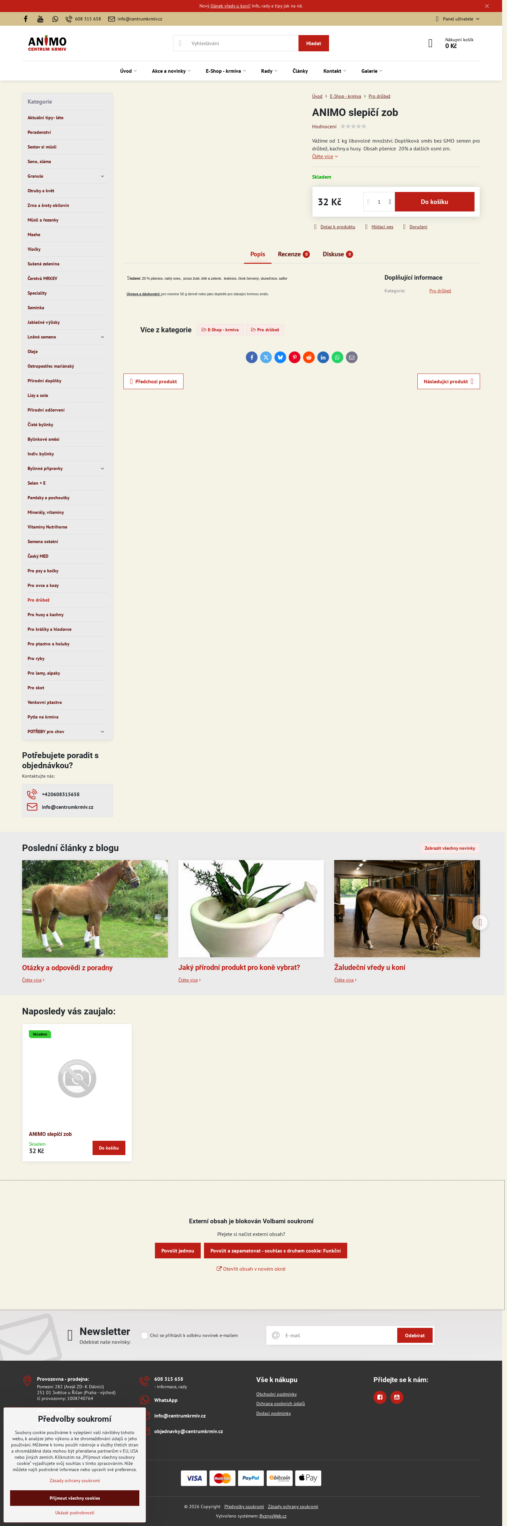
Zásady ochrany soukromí (293, 1506)
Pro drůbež (440, 291)
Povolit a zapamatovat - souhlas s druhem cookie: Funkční (275, 1250)
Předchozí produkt (153, 381)
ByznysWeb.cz (273, 1516)
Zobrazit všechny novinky (450, 848)
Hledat (313, 43)
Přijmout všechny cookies (75, 1498)
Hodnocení (324, 126)
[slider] (353, 126)
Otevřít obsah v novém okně (251, 1268)
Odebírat (415, 1335)
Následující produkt (449, 381)
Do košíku (434, 201)
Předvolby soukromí (244, 1506)
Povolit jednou (177, 1250)
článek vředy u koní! (230, 6)
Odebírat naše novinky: (105, 1342)
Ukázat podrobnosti (75, 1513)
